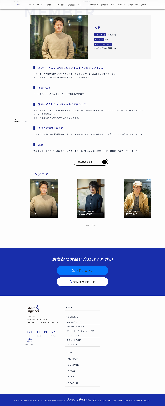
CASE (71, 353)
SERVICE (73, 317)
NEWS (71, 371)
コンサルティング (74, 322)
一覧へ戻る (91, 225)
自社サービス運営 (74, 340)
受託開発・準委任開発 (75, 326)
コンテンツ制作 (73, 344)
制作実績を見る (92, 162)
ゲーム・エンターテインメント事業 (81, 331)
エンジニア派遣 (73, 335)
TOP (15, 119)
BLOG (71, 377)
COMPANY (74, 365)
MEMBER (17, 121)
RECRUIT (73, 383)
